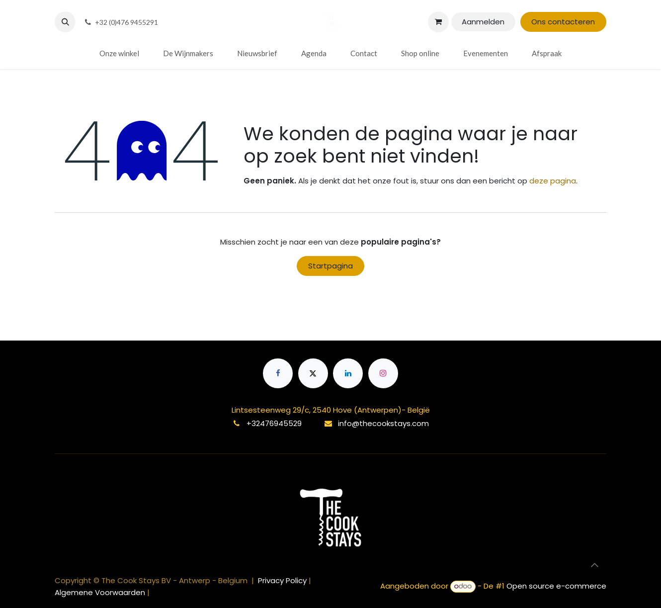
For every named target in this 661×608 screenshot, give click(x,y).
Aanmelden (483, 21)
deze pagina (552, 180)
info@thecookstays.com (383, 423)
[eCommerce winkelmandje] (438, 21)
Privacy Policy (283, 580)
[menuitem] (119, 53)
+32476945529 (274, 423)
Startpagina (330, 266)
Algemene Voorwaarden (100, 592)
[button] (65, 21)
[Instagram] (383, 373)
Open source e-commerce (556, 586)
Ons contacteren (563, 21)
